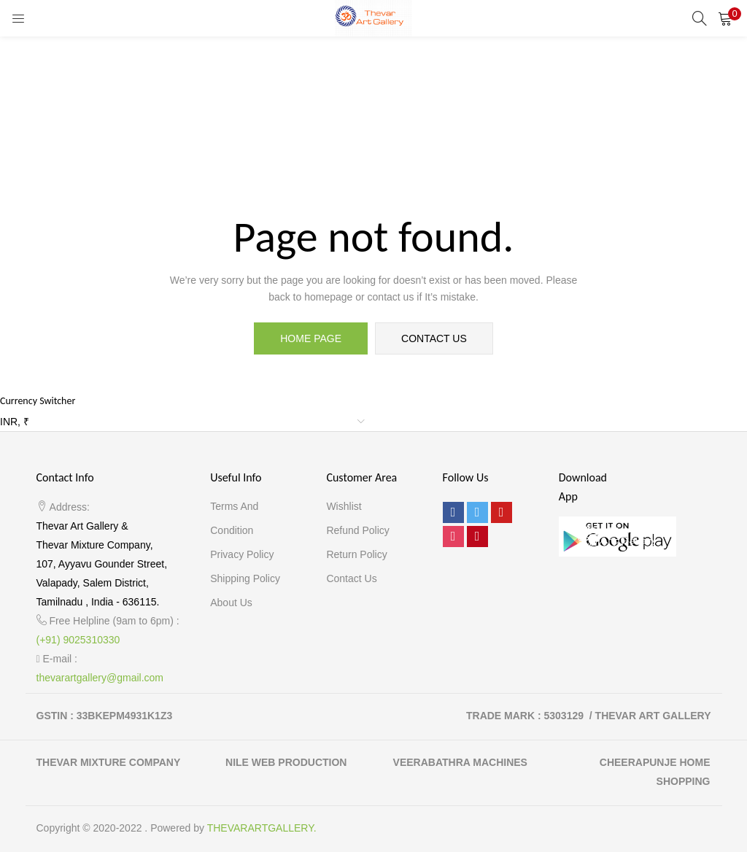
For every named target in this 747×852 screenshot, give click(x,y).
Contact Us (351, 578)
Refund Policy (357, 530)
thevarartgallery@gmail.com (100, 677)
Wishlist (343, 506)
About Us (231, 602)
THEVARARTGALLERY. (262, 828)
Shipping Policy (245, 578)
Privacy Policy (242, 554)
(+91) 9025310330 (78, 640)
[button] (725, 18)
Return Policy (356, 554)
